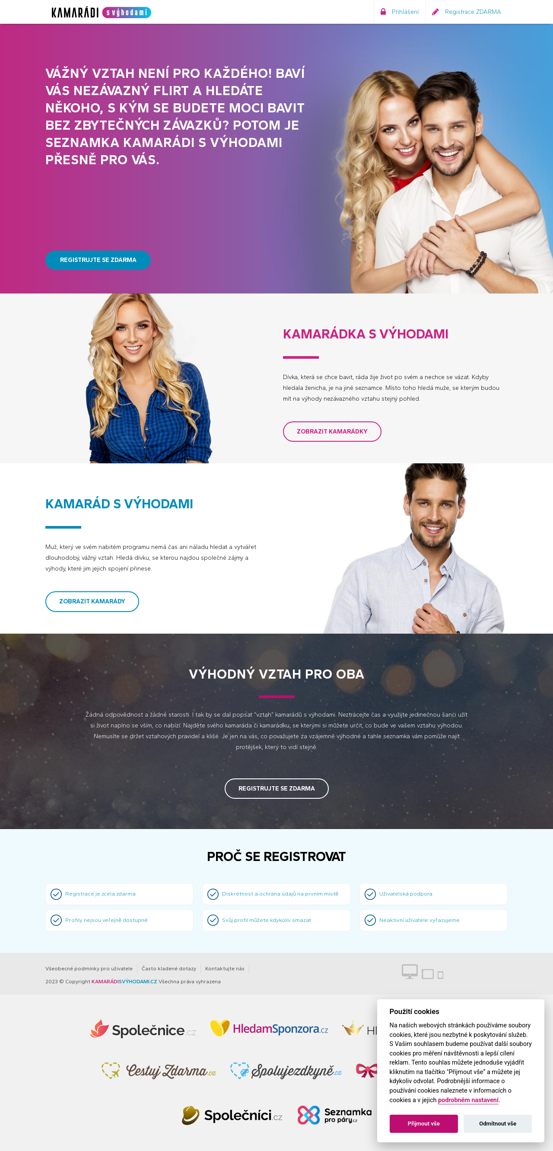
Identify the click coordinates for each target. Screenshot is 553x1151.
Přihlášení (400, 12)
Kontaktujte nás (225, 969)
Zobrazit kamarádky (332, 431)
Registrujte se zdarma (98, 260)
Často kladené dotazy (169, 969)
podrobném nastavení (468, 1100)
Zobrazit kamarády (92, 601)
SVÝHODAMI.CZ (124, 982)
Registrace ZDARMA (466, 12)
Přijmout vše (424, 1123)
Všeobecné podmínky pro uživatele (89, 969)
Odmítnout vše (497, 1123)
